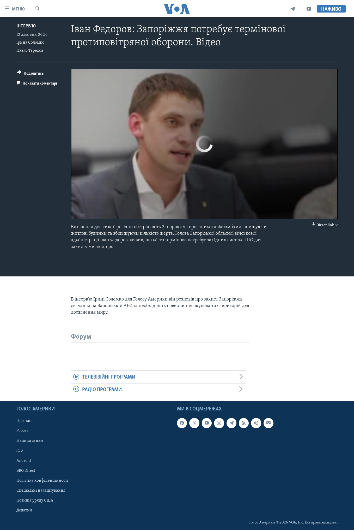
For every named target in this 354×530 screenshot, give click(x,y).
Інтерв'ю (26, 26)
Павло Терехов (29, 51)
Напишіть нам (29, 441)
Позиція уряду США (34, 500)
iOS (19, 451)
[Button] (30, 74)
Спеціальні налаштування (40, 490)
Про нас (23, 421)
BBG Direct (25, 471)
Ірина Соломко (30, 42)
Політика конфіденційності (42, 481)
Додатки (24, 510)
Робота (22, 431)
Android (23, 461)
